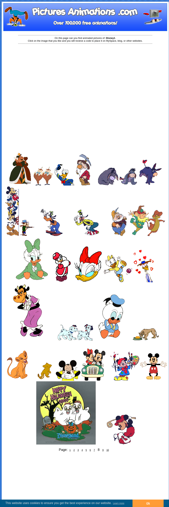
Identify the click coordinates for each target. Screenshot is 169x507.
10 (107, 450)
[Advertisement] (85, 74)
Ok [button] (148, 503)
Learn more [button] (118, 503)
